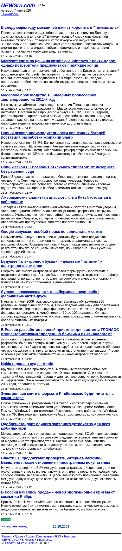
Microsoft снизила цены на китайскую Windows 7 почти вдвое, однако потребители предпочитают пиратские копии (58, 63)
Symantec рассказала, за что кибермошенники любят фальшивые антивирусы (50, 294)
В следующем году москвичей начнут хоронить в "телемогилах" (60, 27)
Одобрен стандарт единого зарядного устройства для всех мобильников (55, 426)
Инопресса (44, 539)
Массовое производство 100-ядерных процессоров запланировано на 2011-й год (48, 97)
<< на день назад (14, 526)
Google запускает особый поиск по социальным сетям (51, 232)
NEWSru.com (18, 5)
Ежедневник (44, 536)
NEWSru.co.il (10, 539)
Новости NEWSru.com (19, 543)
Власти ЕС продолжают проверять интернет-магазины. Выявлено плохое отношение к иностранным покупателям (55, 460)
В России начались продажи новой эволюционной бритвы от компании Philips (58, 494)
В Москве (28, 539)
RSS (58, 536)
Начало (7, 536)
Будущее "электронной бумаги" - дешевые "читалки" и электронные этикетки (52, 263)
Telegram (70, 536)
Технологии (10, 14)
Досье (19, 536)
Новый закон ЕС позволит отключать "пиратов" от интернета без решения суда (58, 169)
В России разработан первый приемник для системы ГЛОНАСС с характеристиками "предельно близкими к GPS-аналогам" (60, 332)
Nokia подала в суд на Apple (27, 364)
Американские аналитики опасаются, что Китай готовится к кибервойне (56, 199)
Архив (30, 536)
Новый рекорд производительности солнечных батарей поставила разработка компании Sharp (53, 135)
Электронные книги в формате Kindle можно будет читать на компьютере (57, 396)
